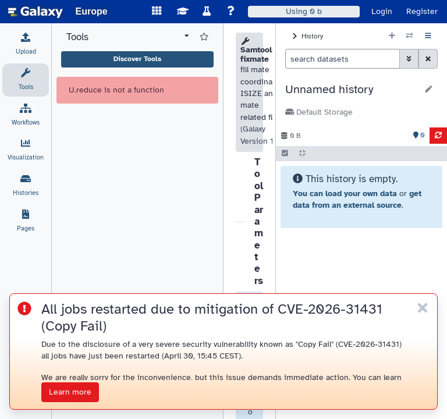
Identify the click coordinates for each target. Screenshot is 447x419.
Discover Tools (137, 59)
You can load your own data (345, 193)
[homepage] (35, 11)
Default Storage (319, 112)
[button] (351, 90)
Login (381, 11)
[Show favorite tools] (204, 37)
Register (422, 11)
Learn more (70, 392)
